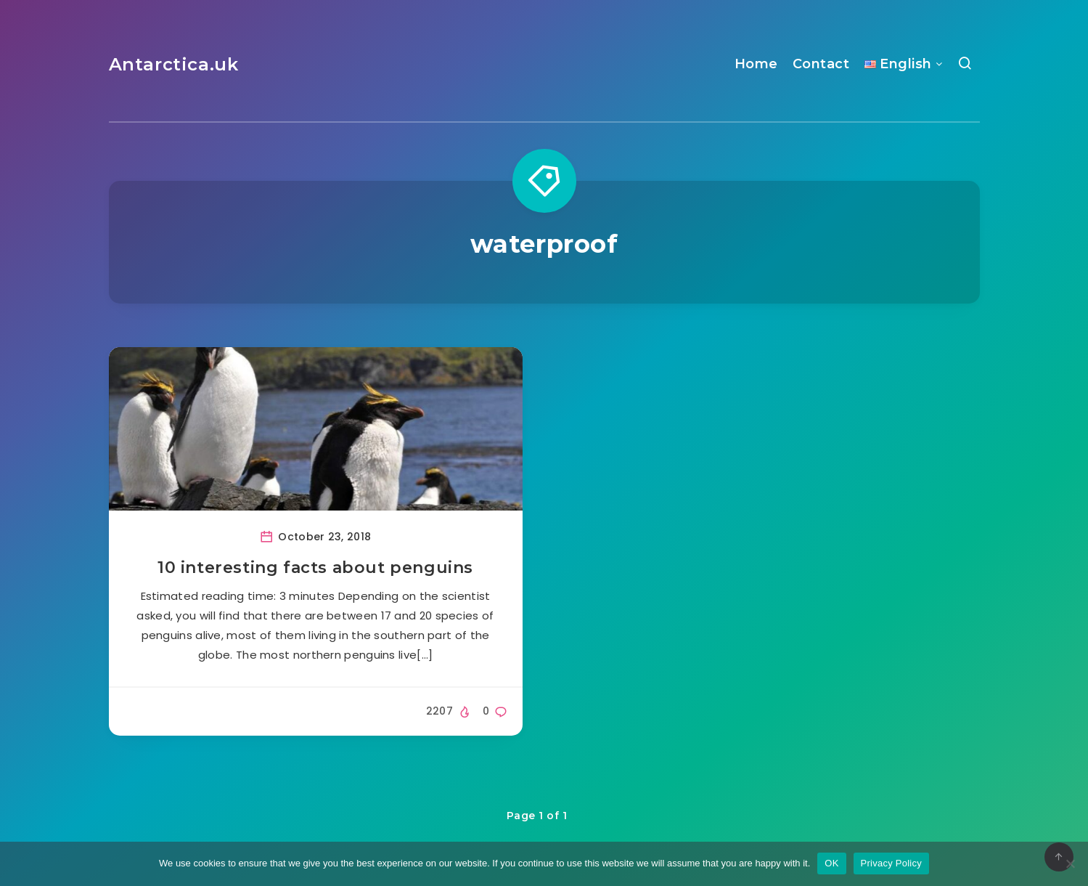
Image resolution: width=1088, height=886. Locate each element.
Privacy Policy (891, 863)
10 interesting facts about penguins (315, 567)
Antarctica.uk (174, 64)
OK (831, 863)
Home (756, 64)
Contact (821, 64)
